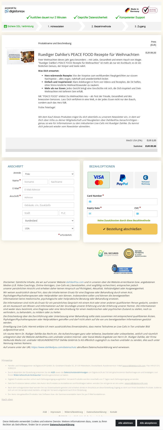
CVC (137, 208)
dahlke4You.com (75, 282)
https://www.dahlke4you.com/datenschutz (53, 347)
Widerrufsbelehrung (74, 412)
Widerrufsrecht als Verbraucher (27, 375)
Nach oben (7, 399)
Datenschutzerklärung (96, 412)
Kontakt (113, 412)
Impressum (56, 412)
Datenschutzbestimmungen (76, 372)
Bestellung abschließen (124, 229)
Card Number (94, 195)
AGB (53, 372)
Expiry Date (93, 208)
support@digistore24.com (133, 365)
